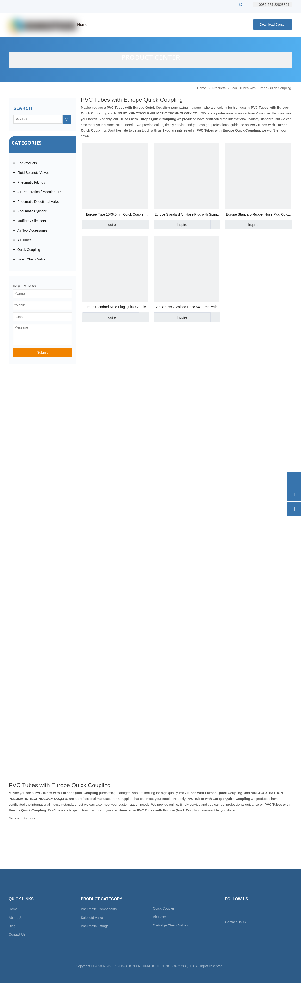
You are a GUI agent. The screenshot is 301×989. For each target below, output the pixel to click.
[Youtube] (254, 911)
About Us (16, 917)
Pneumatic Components (99, 909)
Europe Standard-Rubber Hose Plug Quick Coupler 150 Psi (258, 214)
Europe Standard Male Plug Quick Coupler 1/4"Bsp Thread (115, 307)
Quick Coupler (163, 908)
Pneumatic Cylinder (31, 211)
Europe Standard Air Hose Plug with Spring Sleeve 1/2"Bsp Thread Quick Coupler (186, 214)
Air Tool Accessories (32, 230)
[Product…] (38, 119)
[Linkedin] (245, 911)
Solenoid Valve (92, 917)
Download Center (273, 24)
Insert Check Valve (31, 259)
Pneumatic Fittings (31, 182)
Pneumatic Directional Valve (38, 201)
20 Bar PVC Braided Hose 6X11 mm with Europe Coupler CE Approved (186, 307)
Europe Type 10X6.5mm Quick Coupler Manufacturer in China (115, 214)
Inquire (99, 224)
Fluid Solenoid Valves (33, 173)
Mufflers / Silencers (31, 221)
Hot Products (27, 163)
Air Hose (159, 917)
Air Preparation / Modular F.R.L (40, 192)
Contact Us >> (236, 922)
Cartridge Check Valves (170, 925)
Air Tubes (24, 240)
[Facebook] (237, 911)
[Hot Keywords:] (241, 4)
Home (13, 909)
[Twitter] (228, 911)
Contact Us (17, 934)
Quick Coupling (28, 250)
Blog (12, 926)
